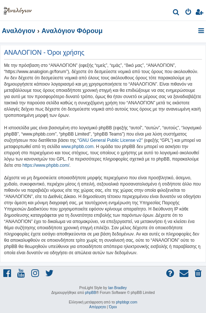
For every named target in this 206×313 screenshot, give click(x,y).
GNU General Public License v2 (110, 140)
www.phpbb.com (77, 146)
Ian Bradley (117, 288)
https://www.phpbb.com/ (45, 165)
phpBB (90, 293)
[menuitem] (176, 13)
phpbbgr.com (126, 302)
